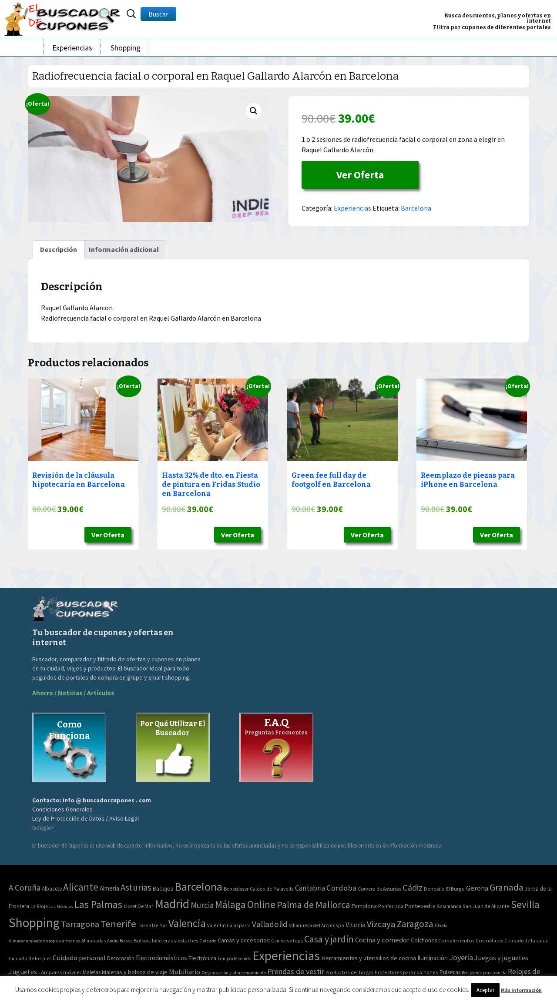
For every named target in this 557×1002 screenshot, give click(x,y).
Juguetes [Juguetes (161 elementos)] (23, 971)
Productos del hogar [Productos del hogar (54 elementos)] (349, 972)
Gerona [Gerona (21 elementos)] (477, 888)
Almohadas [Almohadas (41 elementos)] (93, 941)
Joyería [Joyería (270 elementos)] (461, 957)
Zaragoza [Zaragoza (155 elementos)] (414, 924)
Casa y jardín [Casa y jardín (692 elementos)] (329, 939)
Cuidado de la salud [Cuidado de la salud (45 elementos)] (526, 940)
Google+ (43, 827)
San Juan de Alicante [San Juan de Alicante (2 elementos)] (486, 906)
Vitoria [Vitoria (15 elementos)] (356, 924)
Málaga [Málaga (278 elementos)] (230, 904)
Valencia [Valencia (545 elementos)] (187, 923)
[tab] (58, 249)
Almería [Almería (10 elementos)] (109, 888)
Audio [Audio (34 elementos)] (112, 941)
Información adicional (124, 249)
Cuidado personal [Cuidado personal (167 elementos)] (79, 957)
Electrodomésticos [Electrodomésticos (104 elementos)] (161, 958)
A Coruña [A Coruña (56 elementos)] (24, 887)
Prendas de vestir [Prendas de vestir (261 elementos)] (295, 971)
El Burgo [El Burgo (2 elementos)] (455, 888)
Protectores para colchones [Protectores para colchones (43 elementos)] (406, 972)
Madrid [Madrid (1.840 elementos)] (171, 904)
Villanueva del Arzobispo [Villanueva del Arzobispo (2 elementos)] (316, 925)
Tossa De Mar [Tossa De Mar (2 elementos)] (152, 925)
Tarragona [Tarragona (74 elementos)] (80, 923)
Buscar (158, 14)
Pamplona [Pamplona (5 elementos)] (364, 906)
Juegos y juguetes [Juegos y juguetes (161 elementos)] (501, 957)
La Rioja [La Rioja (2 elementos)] (39, 906)
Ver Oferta (360, 174)
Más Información (521, 990)
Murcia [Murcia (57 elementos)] (202, 905)
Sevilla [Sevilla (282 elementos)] (525, 904)
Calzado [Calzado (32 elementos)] (207, 941)
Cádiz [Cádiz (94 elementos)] (413, 887)
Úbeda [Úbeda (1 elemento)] (441, 925)
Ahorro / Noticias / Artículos (73, 693)
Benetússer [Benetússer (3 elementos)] (236, 888)
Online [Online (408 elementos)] (261, 904)
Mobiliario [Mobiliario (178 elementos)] (184, 971)
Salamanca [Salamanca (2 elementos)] (449, 906)
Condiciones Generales (62, 809)
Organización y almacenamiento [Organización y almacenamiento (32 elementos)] (233, 972)
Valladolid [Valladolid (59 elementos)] (270, 924)
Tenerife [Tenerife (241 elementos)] (118, 924)
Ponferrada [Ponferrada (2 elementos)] (390, 906)
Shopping (126, 48)
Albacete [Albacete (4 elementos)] (52, 888)
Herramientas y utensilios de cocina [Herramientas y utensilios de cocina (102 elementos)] (368, 958)
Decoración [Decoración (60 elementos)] (120, 958)
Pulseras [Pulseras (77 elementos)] (450, 972)
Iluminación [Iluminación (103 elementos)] (432, 958)
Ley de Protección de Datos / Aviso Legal (85, 818)
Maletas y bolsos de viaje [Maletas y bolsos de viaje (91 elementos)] (135, 972)
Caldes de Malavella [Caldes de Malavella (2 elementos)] (272, 888)
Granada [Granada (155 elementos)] (506, 887)
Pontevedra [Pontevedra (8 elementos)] (420, 906)
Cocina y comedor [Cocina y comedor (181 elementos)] (382, 940)
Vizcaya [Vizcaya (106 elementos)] (381, 924)
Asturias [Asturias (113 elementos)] (136, 887)
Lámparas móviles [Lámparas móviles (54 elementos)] (59, 972)
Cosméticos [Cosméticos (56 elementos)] (489, 940)
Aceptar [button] (485, 990)
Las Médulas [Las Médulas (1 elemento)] (61, 906)
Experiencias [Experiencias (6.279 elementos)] (286, 956)
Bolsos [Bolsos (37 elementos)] (126, 941)
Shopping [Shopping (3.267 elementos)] (34, 923)
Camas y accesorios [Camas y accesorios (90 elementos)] (244, 940)
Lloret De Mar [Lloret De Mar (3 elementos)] (138, 906)
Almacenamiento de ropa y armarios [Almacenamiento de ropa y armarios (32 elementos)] (44, 941)
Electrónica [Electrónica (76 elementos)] (202, 958)
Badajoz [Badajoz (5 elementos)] (163, 888)
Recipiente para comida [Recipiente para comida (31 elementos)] (484, 972)
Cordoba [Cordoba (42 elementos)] (341, 888)
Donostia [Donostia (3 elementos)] (434, 888)
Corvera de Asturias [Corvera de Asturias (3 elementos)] (379, 888)
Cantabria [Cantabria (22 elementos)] (310, 888)
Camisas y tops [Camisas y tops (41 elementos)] (287, 941)
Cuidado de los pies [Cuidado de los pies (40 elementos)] (30, 958)
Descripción (58, 249)
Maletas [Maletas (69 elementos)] (92, 972)
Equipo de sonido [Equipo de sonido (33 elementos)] (234, 958)
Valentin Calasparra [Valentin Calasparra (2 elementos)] (229, 925)
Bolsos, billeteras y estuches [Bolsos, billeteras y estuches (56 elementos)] (166, 940)
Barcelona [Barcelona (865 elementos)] (198, 886)
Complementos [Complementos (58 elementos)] (456, 940)
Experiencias (72, 48)
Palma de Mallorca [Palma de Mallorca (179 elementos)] (313, 904)
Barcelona (416, 208)
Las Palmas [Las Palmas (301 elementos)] (98, 904)
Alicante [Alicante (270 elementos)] (80, 887)
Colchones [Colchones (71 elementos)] (424, 940)
